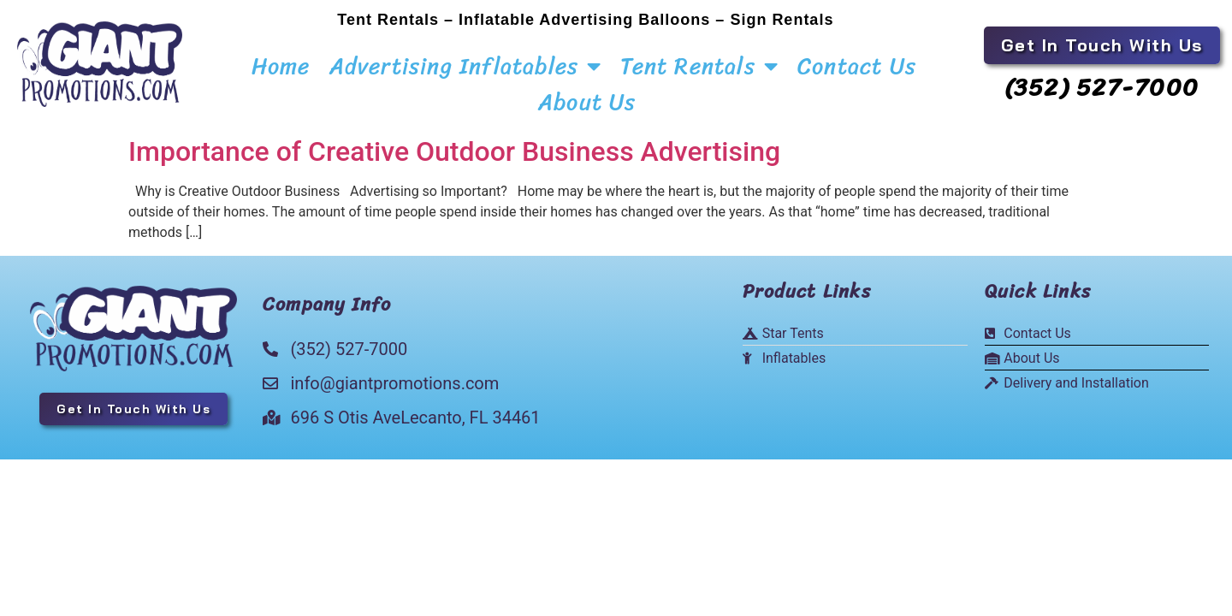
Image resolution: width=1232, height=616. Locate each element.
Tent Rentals (699, 66)
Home (281, 66)
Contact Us (856, 66)
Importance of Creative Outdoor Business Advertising (454, 143)
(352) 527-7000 (1101, 87)
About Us (587, 102)
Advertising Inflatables (465, 66)
